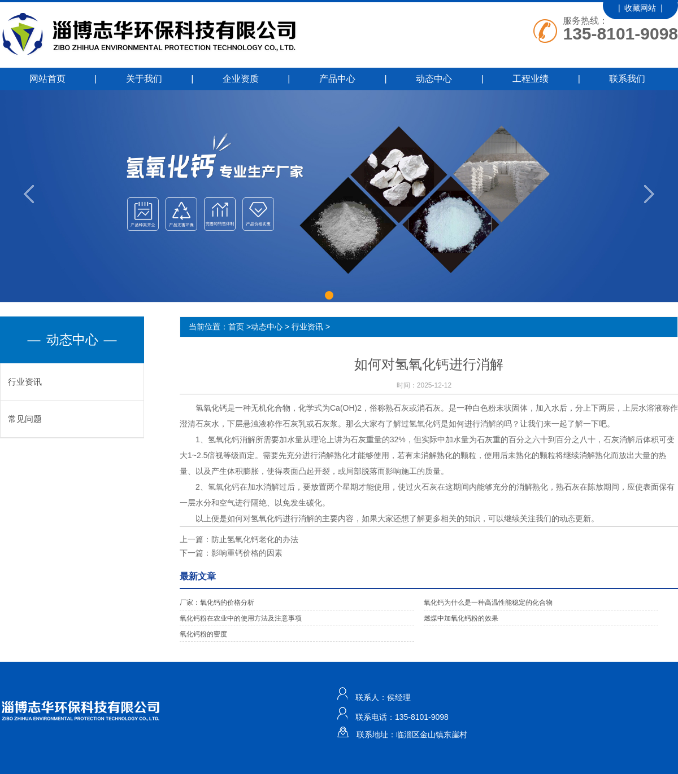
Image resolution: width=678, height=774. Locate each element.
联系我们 (627, 78)
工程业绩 (530, 78)
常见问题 (25, 419)
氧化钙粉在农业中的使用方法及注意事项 (241, 618)
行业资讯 (25, 381)
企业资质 (241, 78)
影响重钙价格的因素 (246, 552)
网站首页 (47, 78)
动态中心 (434, 78)
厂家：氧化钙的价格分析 (217, 602)
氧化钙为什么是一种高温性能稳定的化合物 (488, 602)
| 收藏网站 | (640, 7)
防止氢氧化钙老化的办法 (254, 539)
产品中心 (337, 78)
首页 (236, 326)
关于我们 (144, 78)
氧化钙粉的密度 (203, 634)
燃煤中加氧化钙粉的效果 (461, 618)
